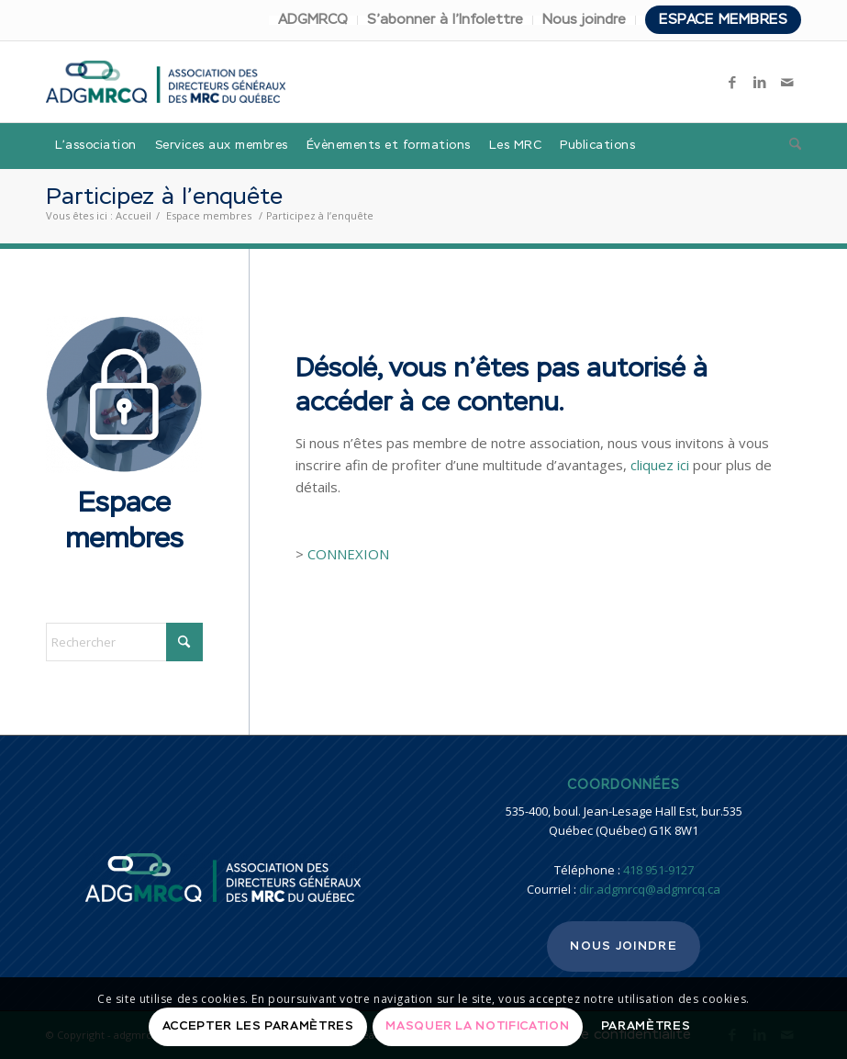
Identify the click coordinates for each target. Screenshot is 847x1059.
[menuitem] (313, 20)
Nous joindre (584, 20)
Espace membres (723, 20)
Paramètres (646, 1026)
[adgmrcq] (165, 81)
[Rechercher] (790, 146)
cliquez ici (659, 465)
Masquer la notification (477, 1026)
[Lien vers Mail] (787, 82)
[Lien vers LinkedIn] (760, 82)
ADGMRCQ (313, 20)
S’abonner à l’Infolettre (445, 20)
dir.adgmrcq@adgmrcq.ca (649, 889)
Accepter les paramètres (258, 1026)
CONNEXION (348, 554)
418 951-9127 (658, 870)
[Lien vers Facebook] (732, 82)
